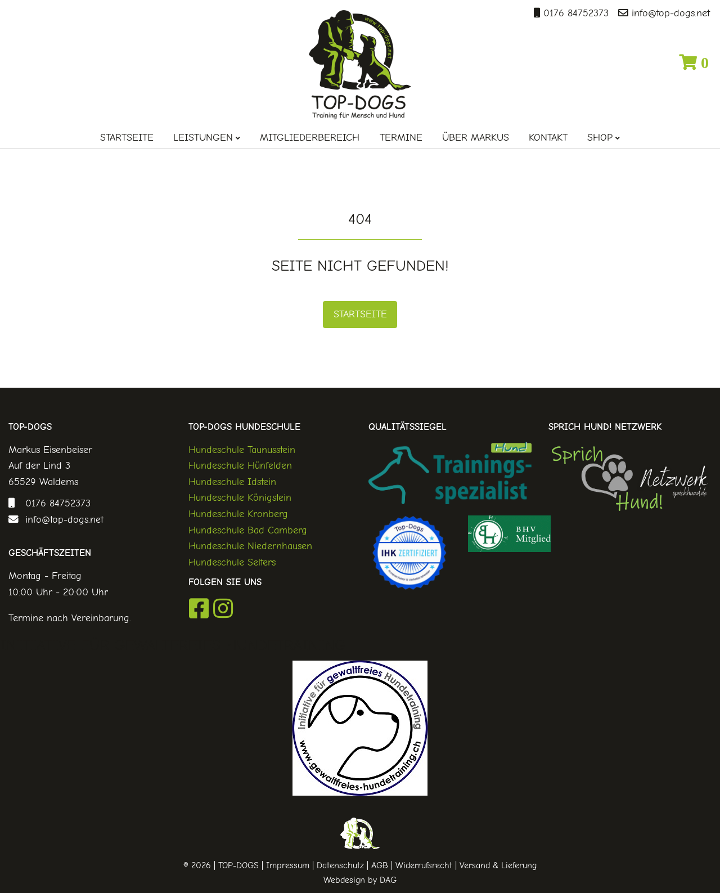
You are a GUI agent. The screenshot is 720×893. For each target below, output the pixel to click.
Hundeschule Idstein (232, 481)
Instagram (223, 608)
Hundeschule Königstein (239, 497)
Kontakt (548, 137)
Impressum (287, 865)
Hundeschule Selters (232, 562)
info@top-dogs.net (669, 13)
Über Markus (475, 137)
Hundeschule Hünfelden (240, 465)
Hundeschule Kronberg (238, 513)
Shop (600, 137)
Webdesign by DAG (360, 880)
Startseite (127, 137)
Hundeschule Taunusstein (241, 449)
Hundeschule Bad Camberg (247, 530)
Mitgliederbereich (309, 137)
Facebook (198, 608)
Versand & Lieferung (498, 865)
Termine (401, 137)
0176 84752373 (574, 13)
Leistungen (203, 137)
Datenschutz (340, 865)
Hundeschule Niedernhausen (250, 545)
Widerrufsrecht (423, 865)
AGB (379, 865)
